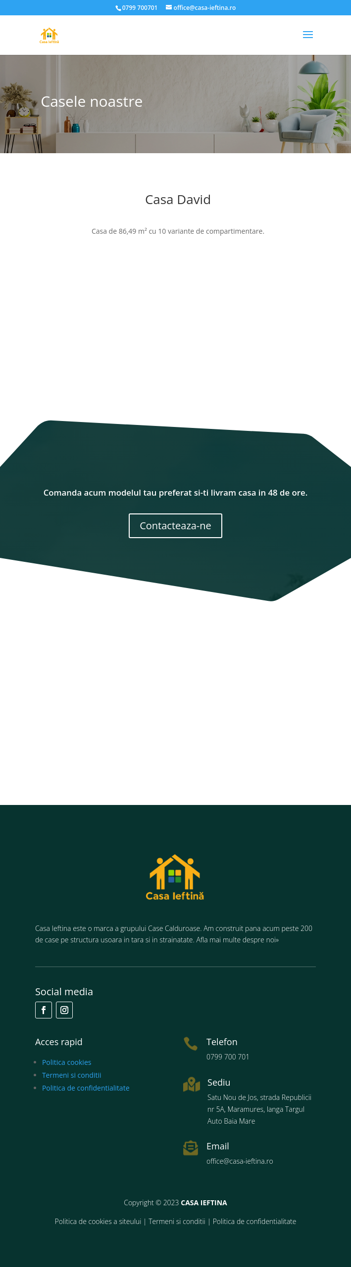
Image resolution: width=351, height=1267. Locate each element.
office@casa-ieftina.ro (239, 1161)
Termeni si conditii (71, 1075)
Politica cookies (67, 1062)
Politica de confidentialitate (86, 1088)
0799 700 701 (228, 1056)
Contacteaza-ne (175, 525)
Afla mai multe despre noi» (238, 939)
